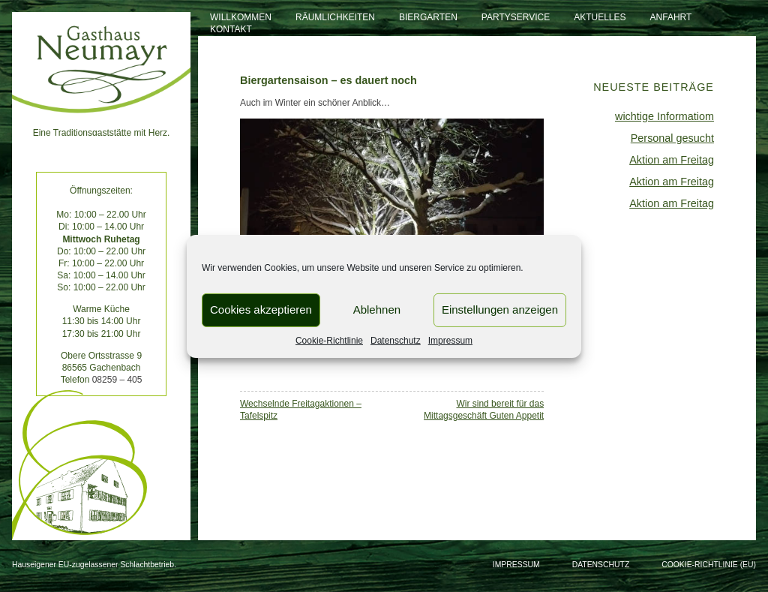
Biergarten (428, 17)
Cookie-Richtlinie (329, 340)
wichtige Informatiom (664, 116)
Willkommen (241, 17)
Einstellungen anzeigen (500, 309)
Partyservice (516, 17)
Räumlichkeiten (335, 17)
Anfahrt (671, 17)
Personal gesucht (672, 138)
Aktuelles (600, 17)
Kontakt (231, 29)
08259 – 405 (117, 379)
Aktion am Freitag (671, 160)
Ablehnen (376, 309)
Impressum (450, 340)
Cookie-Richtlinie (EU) (709, 564)
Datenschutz (395, 340)
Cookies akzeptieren (261, 309)
